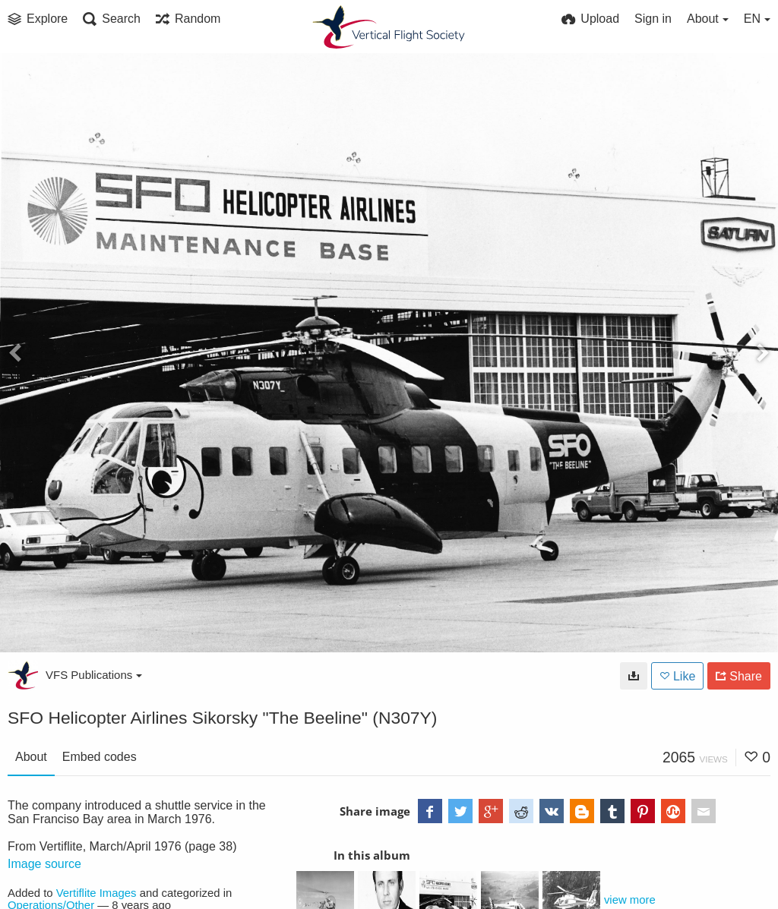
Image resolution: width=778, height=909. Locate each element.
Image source (44, 863)
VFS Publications (94, 674)
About (31, 756)
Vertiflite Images (96, 893)
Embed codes (99, 756)
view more (630, 900)
